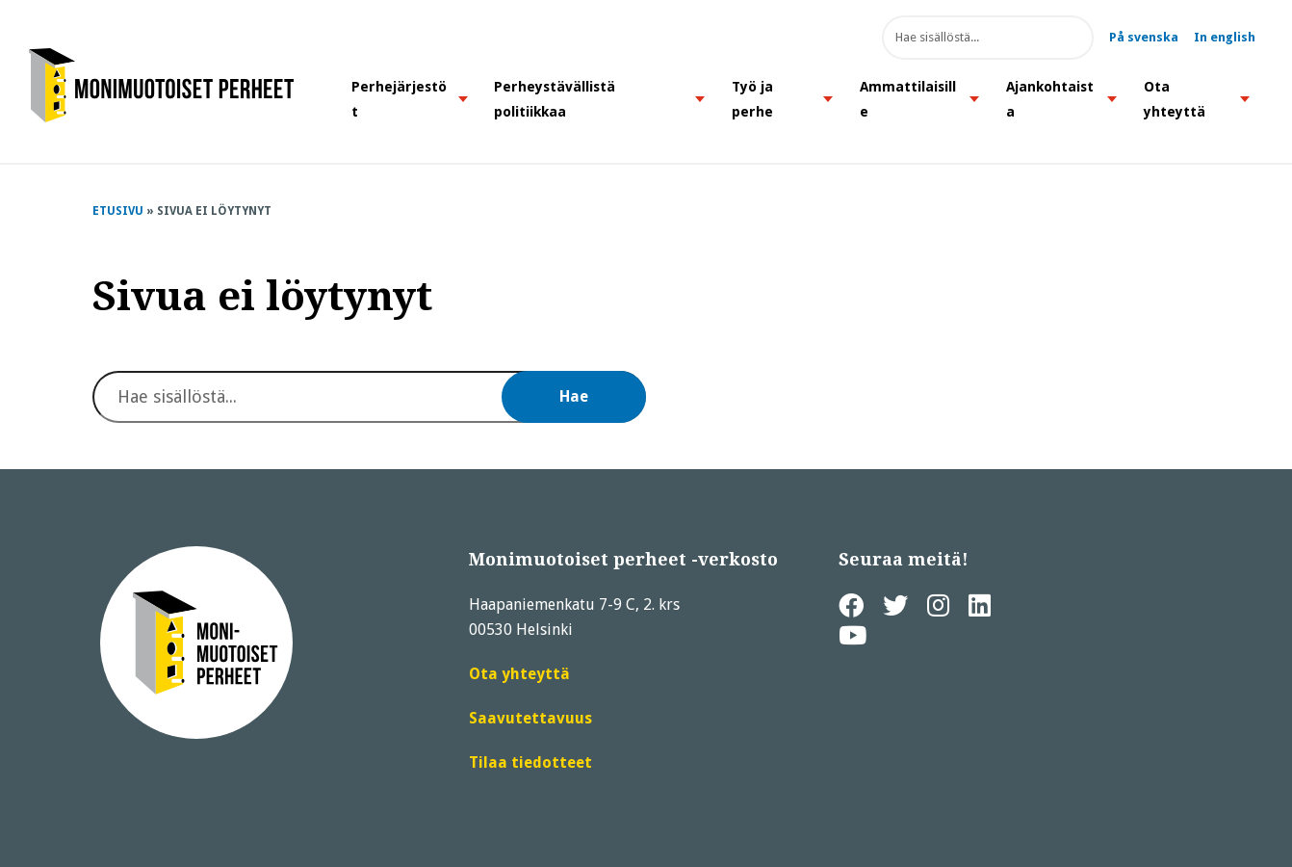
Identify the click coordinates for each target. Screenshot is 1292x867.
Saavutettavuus (530, 718)
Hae (1065, 37)
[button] (462, 99)
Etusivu (117, 211)
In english (1224, 37)
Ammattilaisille (908, 99)
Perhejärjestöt (399, 99)
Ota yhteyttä (1174, 99)
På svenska (1143, 37)
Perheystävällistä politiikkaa (554, 99)
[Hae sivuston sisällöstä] (988, 37)
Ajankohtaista (1050, 99)
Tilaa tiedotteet (530, 762)
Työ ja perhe (752, 99)
